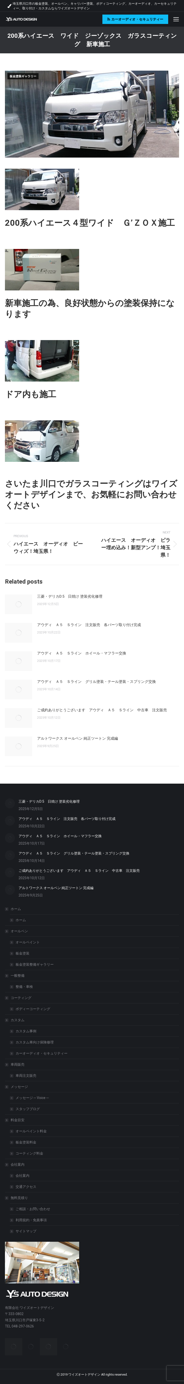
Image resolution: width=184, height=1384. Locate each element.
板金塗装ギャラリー (23, 76)
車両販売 (15, 1064)
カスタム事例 (26, 1031)
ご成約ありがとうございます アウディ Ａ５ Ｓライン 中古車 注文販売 (102, 710)
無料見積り (17, 1198)
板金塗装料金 (26, 1142)
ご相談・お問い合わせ (33, 1209)
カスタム (15, 1020)
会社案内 (15, 1164)
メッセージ (17, 1087)
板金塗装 (22, 953)
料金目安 (15, 1120)
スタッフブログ (28, 1109)
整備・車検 (24, 987)
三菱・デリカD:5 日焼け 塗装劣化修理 (69, 596)
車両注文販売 (26, 1076)
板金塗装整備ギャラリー (35, 964)
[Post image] (18, 604)
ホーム (13, 909)
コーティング (18, 998)
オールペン (17, 931)
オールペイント (28, 942)
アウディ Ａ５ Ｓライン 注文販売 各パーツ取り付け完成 (89, 625)
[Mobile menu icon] (176, 19)
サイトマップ (26, 1231)
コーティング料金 (29, 1153)
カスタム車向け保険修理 (35, 1042)
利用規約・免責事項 (31, 1220)
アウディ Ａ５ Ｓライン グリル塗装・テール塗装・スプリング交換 (96, 681)
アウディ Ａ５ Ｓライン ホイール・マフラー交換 (81, 653)
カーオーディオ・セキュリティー (42, 1053)
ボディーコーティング (33, 1009)
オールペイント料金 (31, 1131)
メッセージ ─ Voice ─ (32, 1098)
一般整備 (15, 975)
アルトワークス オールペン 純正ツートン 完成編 (77, 738)
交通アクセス (26, 1187)
